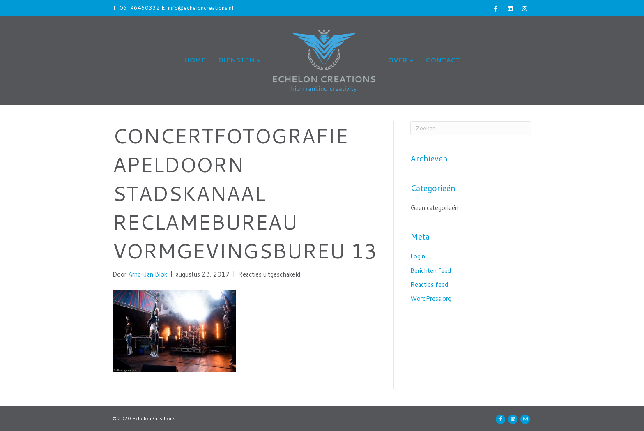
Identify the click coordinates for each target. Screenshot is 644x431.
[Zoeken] (470, 128)
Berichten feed (430, 270)
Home (195, 60)
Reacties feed (429, 284)
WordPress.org (430, 298)
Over (397, 60)
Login (417, 256)
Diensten (236, 60)
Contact (443, 60)
